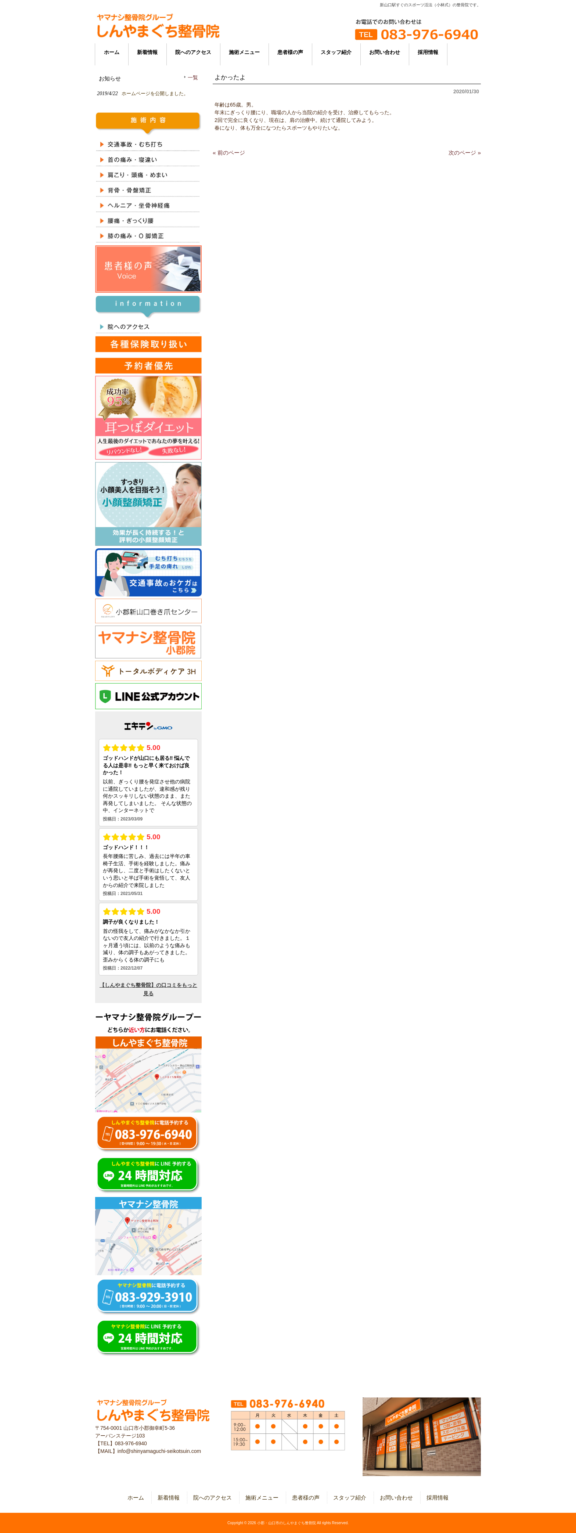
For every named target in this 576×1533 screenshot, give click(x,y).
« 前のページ (229, 152)
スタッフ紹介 (349, 1497)
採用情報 (437, 1497)
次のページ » (465, 152)
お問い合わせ (396, 1497)
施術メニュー (261, 1497)
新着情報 (169, 1497)
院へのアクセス (212, 1497)
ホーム (135, 1497)
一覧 (193, 77)
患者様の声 (306, 1497)
